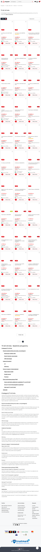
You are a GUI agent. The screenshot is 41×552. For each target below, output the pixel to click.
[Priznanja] (34, 516)
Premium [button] (6, 376)
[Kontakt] (33, 508)
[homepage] (6, 1)
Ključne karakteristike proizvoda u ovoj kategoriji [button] (14, 351)
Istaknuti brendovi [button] (7, 361)
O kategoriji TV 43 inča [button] (7, 348)
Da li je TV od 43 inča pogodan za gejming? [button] (14, 384)
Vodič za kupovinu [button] (9, 14)
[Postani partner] (35, 507)
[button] (14, 2)
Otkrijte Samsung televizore (30, 441)
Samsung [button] (6, 366)
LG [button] (4, 363)
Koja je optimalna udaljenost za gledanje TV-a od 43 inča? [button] (17, 382)
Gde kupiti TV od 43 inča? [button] (10, 387)
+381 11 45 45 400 (21, 519)
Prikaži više (20, 334)
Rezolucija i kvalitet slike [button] (10, 353)
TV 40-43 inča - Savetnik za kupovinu (15, 346)
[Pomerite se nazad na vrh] (37, 548)
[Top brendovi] (34, 518)
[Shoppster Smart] (35, 510)
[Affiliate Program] (35, 513)
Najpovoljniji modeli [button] (8, 371)
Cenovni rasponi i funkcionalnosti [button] (10, 369)
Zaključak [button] (5, 389)
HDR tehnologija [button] (8, 358)
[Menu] (2, 1)
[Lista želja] (35, 1)
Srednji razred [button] (7, 374)
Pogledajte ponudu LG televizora (18, 434)
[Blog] (33, 512)
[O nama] (33, 505)
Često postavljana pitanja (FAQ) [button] (10, 379)
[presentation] (20, 1)
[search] (25, 1)
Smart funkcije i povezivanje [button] (10, 356)
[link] (37, 1)
